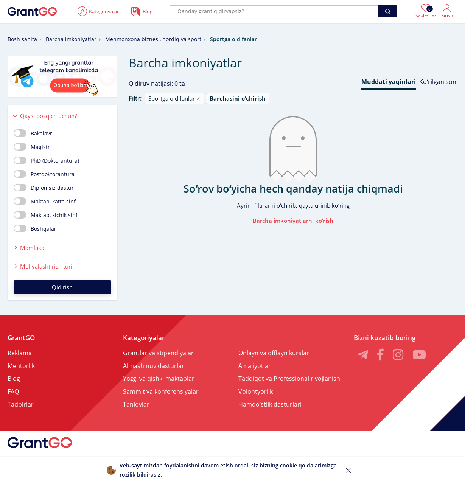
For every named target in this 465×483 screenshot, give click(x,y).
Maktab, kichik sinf (46, 215)
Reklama (20, 353)
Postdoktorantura (44, 174)
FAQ (13, 391)
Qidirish (62, 287)
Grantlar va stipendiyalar (158, 353)
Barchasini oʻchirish (238, 98)
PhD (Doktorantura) (46, 160)
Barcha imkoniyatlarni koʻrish (293, 220)
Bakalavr (33, 133)
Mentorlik (21, 366)
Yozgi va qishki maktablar (158, 378)
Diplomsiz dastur (44, 187)
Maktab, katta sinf (45, 201)
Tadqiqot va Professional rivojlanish (289, 378)
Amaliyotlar (254, 366)
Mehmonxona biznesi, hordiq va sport (153, 39)
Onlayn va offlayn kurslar (273, 353)
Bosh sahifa (22, 39)
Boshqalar (35, 228)
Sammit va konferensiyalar (161, 391)
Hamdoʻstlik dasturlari (270, 404)
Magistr (32, 147)
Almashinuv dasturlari (154, 366)
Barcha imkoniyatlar (71, 39)
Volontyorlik (255, 391)
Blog (14, 378)
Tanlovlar (136, 404)
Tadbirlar (21, 404)
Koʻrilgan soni (438, 82)
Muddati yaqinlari (388, 82)
